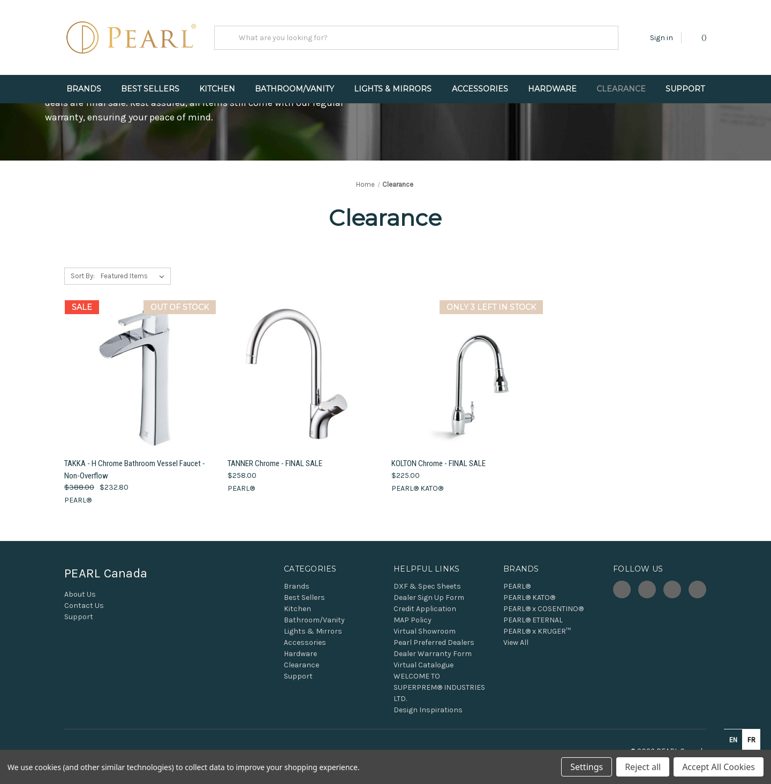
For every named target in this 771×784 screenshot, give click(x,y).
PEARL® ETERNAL (533, 620)
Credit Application (425, 608)
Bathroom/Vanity (294, 89)
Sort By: (83, 276)
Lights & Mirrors (393, 89)
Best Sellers (150, 89)
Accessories (480, 89)
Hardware (552, 89)
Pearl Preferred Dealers (434, 642)
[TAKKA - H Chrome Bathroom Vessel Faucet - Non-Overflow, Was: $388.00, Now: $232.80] (140, 376)
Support (685, 89)
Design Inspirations (428, 709)
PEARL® (517, 586)
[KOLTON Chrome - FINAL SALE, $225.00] (467, 376)
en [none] (733, 740)
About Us (80, 594)
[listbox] (134, 276)
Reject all (643, 767)
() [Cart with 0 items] (699, 37)
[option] (751, 739)
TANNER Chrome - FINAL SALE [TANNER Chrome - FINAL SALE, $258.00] (275, 463)
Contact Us (84, 605)
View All (515, 642)
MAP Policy (413, 620)
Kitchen (217, 89)
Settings (586, 767)
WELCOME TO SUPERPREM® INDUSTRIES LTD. (439, 687)
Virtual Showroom (425, 631)
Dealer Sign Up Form (429, 597)
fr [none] (751, 740)
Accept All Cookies (718, 767)
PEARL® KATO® (529, 597)
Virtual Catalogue (423, 664)
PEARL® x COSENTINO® (543, 608)
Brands (83, 89)
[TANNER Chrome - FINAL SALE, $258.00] (303, 376)
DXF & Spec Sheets (427, 586)
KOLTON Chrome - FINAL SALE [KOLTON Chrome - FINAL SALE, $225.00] (438, 463)
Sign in (661, 37)
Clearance (621, 89)
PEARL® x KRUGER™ (537, 631)
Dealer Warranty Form (433, 653)
